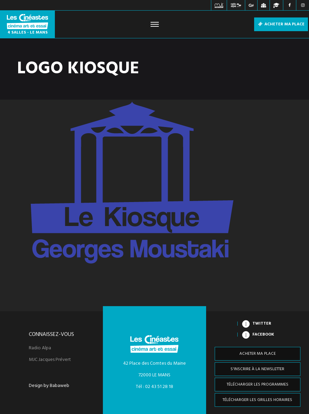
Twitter (261, 324)
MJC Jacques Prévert (50, 359)
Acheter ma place (281, 24)
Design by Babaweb (49, 386)
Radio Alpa (40, 348)
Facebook (263, 335)
